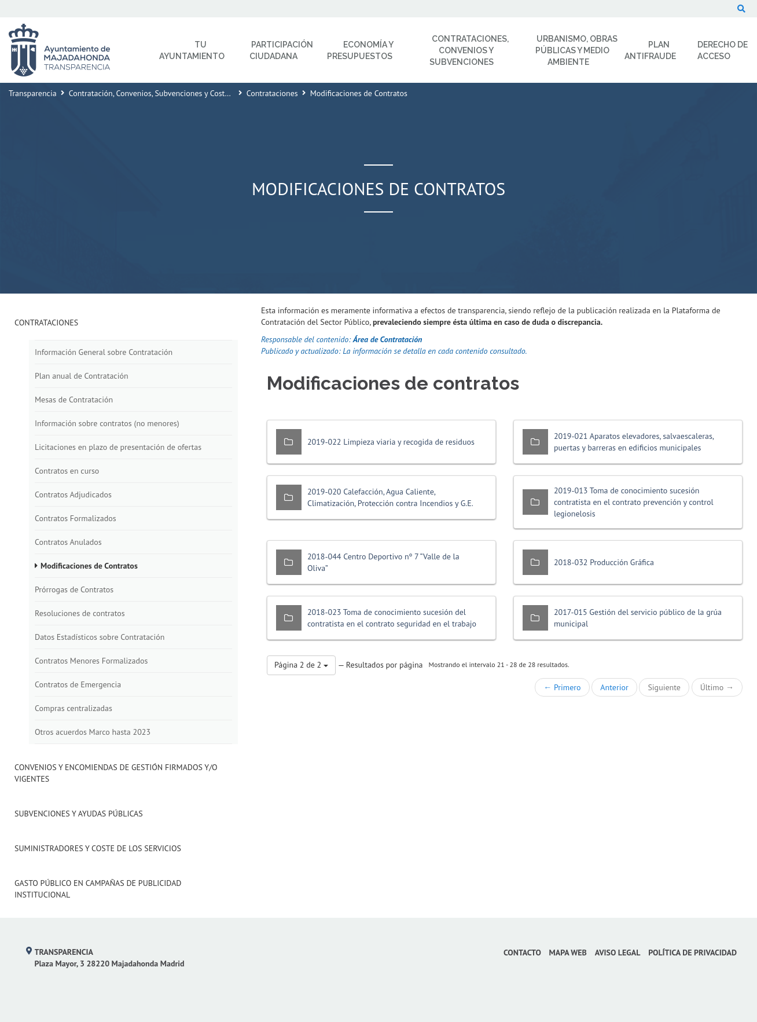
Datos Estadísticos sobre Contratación (99, 637)
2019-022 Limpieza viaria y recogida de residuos (391, 442)
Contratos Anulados (68, 542)
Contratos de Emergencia (78, 684)
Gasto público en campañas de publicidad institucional (98, 889)
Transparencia (33, 93)
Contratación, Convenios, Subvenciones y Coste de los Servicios (177, 93)
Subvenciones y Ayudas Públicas (78, 813)
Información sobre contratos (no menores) (107, 423)
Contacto (522, 952)
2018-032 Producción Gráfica (604, 562)
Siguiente (664, 687)
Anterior (614, 687)
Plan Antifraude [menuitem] (650, 50)
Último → (717, 687)
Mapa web (568, 952)
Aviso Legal (618, 952)
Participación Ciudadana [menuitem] (281, 50)
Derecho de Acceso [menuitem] (722, 50)
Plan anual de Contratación (81, 376)
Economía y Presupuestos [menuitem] (360, 50)
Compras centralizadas (73, 708)
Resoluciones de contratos (80, 613)
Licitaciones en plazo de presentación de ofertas (118, 447)
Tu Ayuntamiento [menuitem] (192, 50)
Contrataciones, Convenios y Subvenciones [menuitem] (469, 50)
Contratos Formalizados (75, 518)
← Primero (561, 687)
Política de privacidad (692, 952)
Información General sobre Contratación (103, 352)
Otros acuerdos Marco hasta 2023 (92, 732)
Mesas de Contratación (74, 399)
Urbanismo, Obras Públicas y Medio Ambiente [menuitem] (576, 50)
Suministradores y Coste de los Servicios (97, 848)
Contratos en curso (67, 471)
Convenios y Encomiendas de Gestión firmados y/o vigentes (116, 773)
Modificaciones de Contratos (89, 566)
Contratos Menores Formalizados (91, 660)
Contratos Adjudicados (73, 494)
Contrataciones (272, 93)
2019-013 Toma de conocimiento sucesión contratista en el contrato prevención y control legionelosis (634, 502)
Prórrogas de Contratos (74, 589)
